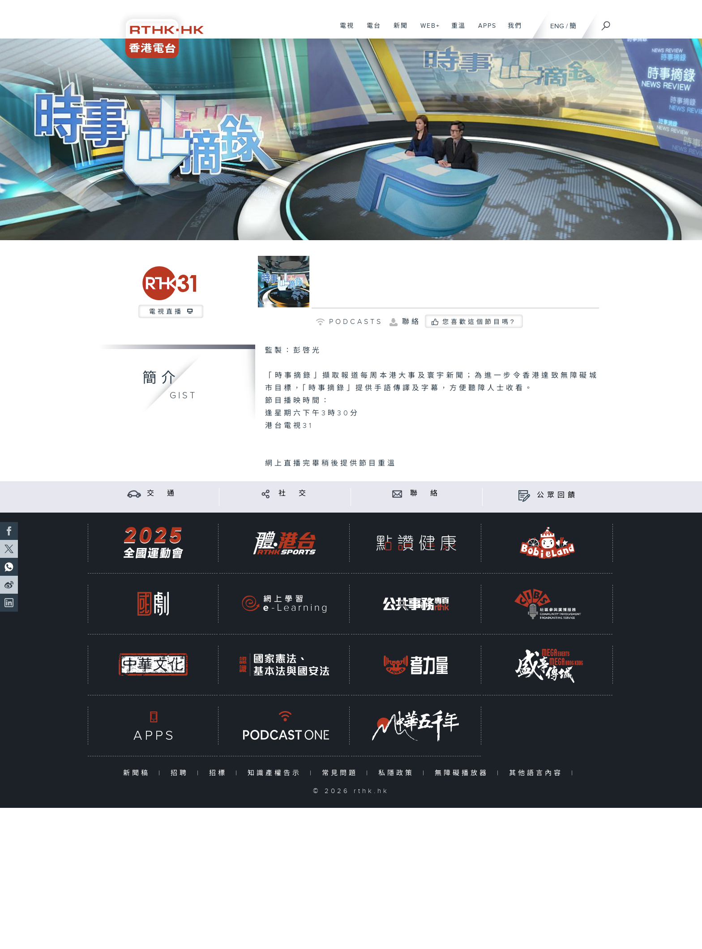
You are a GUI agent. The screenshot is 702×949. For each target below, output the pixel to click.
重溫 (455, 30)
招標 (220, 773)
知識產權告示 (276, 773)
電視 (343, 30)
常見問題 (342, 773)
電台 (370, 30)
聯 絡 (425, 493)
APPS (484, 30)
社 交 (293, 493)
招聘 (182, 773)
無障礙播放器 (463, 773)
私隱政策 (398, 773)
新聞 (397, 30)
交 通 (162, 493)
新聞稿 (138, 773)
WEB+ (427, 30)
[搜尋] (606, 23)
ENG (557, 26)
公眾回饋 (557, 495)
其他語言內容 (538, 773)
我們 (511, 30)
